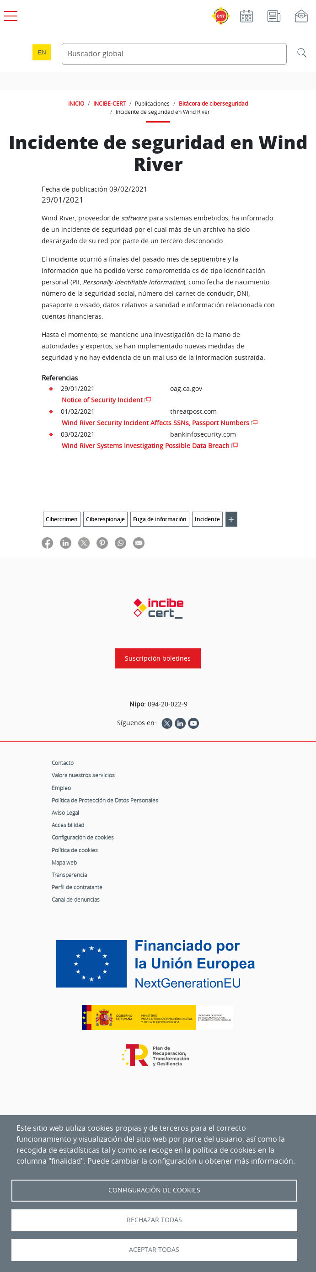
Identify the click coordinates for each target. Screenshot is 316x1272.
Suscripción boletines (158, 658)
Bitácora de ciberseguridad (213, 103)
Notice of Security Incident (102, 399)
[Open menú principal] (9, 14)
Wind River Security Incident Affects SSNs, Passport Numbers (155, 422)
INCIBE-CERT (109, 103)
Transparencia (69, 874)
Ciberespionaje (105, 519)
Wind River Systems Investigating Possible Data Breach (146, 445)
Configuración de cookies (83, 837)
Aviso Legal (65, 812)
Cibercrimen (62, 519)
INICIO (76, 103)
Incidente (207, 519)
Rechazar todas (154, 1220)
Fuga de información (160, 519)
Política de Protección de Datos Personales (105, 800)
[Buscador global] (174, 54)
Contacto (63, 762)
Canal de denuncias (76, 899)
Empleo (61, 787)
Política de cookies (75, 850)
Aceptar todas (154, 1249)
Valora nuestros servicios (83, 775)
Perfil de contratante (77, 887)
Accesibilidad (68, 824)
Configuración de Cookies (154, 1190)
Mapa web (64, 862)
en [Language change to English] (41, 52)
